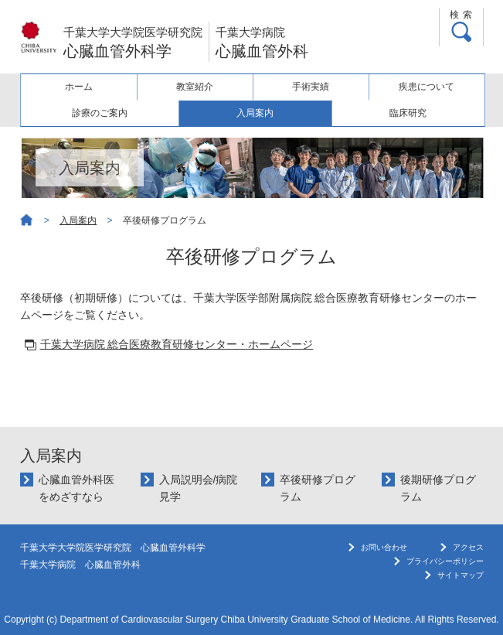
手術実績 (310, 86)
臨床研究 (408, 113)
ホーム (79, 86)
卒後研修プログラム (317, 488)
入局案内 (255, 113)
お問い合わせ (384, 547)
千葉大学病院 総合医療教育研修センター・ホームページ (177, 344)
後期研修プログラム (438, 488)
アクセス (468, 547)
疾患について (426, 86)
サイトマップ (460, 575)
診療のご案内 (99, 113)
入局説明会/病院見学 (198, 488)
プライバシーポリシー (445, 561)
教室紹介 (194, 86)
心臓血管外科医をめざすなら (76, 488)
